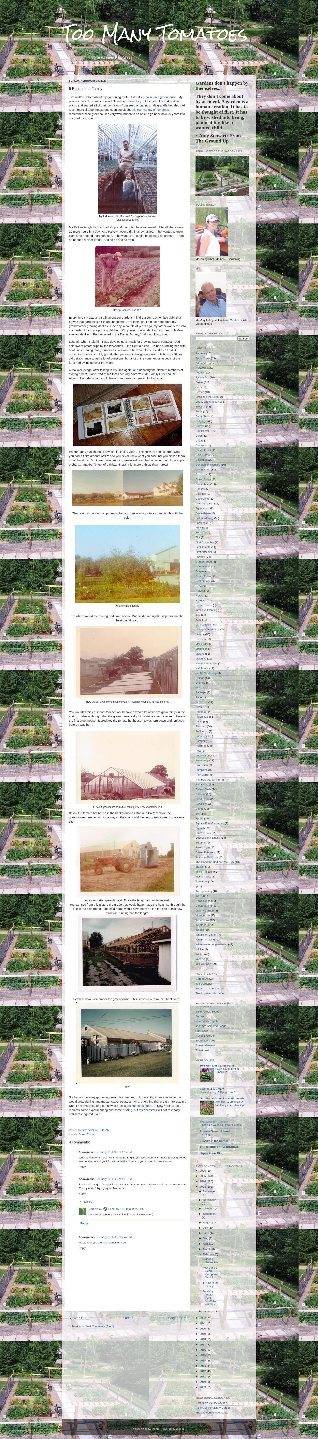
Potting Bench (204, 755)
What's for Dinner (206, 934)
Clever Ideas (203, 450)
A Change (205, 1134)
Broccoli (200, 406)
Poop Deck (202, 736)
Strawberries (203, 833)
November (209, 1199)
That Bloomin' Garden (214, 1121)
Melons (200, 653)
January (208, 1311)
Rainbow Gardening (208, 779)
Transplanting (204, 891)
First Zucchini (204, 551)
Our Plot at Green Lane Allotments (222, 1098)
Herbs (199, 595)
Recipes (200, 794)
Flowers (200, 556)
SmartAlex (95, 1208)
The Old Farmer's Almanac (212, 1412)
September (209, 1213)
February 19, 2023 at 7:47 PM (114, 1237)
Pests (199, 721)
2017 (203, 1344)
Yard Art (200, 958)
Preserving (202, 760)
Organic (200, 687)
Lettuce (200, 634)
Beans (199, 382)
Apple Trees (203, 358)
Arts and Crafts (205, 363)
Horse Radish (204, 605)
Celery (199, 435)
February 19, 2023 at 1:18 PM (114, 1179)
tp (197, 886)
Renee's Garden (205, 1035)
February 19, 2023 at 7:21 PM (126, 1208)
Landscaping (203, 624)
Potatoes (201, 745)
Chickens (201, 445)
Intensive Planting (206, 610)
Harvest (200, 590)
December (209, 1191)
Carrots (200, 426)
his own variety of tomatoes (150, 109)
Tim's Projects (204, 871)
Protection (202, 765)
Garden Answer (205, 978)
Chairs (199, 440)
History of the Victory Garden (213, 1407)
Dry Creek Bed (205, 503)
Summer (201, 842)
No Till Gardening (206, 673)
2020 (203, 1328)
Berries (200, 392)
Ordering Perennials (210, 1260)
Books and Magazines (209, 401)
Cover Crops (203, 479)
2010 (203, 1381)
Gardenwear (203, 566)
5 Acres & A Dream (212, 1088)
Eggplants (202, 508)
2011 (203, 1376)
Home (128, 1318)
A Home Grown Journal (215, 1131)
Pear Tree (201, 702)
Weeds (200, 929)
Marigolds (201, 648)
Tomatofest (202, 1050)
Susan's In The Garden (209, 988)
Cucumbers (202, 484)
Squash (200, 828)
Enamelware (203, 513)
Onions (200, 678)
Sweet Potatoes (205, 852)
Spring (199, 818)
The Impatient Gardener (210, 993)
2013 (203, 1365)
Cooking (201, 474)
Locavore (201, 639)
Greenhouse (203, 581)
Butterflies (202, 416)
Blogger (180, 1428)
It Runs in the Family (210, 1284)
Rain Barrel (202, 774)
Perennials (202, 716)
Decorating (202, 498)
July (198, 614)
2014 (203, 1360)
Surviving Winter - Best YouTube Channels (209, 1298)
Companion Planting (208, 464)
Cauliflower (202, 430)
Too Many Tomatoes (155, 34)
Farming (201, 522)
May (206, 1238)
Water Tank (202, 920)
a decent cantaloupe (137, 1105)
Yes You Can (203, 963)
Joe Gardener (204, 983)
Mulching (201, 658)
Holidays (201, 600)
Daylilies (201, 493)
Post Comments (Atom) (100, 1326)
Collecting (201, 459)
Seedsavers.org (205, 1040)
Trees (199, 896)
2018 (203, 1339)
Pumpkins (201, 769)
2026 (203, 1170)
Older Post (177, 1318)
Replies (87, 1201)
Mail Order (202, 644)
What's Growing (205, 939)
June (198, 619)
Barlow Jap (202, 377)
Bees (199, 387)
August (200, 372)
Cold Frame (203, 454)
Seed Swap (202, 799)
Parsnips (201, 692)
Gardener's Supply (207, 1021)
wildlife (200, 949)
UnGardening (204, 905)
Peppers (201, 711)
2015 (203, 1355)
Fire (198, 537)
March (207, 1249)
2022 (203, 1317)
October (208, 1208)
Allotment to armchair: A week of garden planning (229, 1103)
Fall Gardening (205, 518)
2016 (203, 1349)
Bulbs (199, 411)
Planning (201, 726)
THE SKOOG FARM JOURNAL (219, 1147)
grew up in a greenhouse (159, 97)
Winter (199, 954)
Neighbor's (202, 668)
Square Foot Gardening (210, 823)
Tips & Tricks (203, 876)
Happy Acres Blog (211, 1153)
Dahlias (200, 488)
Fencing (200, 527)
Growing (201, 585)
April (206, 1243)
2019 (203, 1333)
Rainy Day (202, 784)
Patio (199, 697)
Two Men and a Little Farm (217, 1065)
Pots (198, 750)
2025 (203, 1175)
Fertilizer (201, 532)
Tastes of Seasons (207, 857)
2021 (203, 1323)
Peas (199, 706)
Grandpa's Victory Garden (211, 1402)
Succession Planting (208, 837)
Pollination (202, 731)
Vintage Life (203, 915)
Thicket (200, 866)
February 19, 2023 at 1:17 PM (114, 1152)
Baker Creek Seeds (207, 1011)
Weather (201, 924)
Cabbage (201, 421)
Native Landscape (206, 663)
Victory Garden (205, 910)
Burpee (200, 1016)
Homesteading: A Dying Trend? (218, 1092)
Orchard (200, 682)
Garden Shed (204, 561)
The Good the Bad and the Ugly (215, 862)
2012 (203, 1371)
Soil (198, 813)
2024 (203, 1181)
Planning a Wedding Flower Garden (220, 1124)
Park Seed (202, 1030)
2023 (203, 1186)
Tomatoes (201, 881)
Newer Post (79, 1318)
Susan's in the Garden (214, 1140)
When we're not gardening (211, 944)
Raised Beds (203, 789)
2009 (203, 1387)
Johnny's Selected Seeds (211, 1025)
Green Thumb (86, 1134)
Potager (200, 740)
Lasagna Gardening (208, 629)
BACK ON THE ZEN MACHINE (227, 1070)
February (209, 1254)
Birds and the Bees (207, 396)
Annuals (200, 353)
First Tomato (203, 547)
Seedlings (201, 803)
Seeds (199, 808)
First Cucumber (205, 542)
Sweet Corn (203, 847)
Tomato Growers (206, 1045)
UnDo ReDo (203, 900)
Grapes (200, 571)
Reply (82, 1166)
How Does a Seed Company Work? (209, 1272)
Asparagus (202, 367)
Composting (203, 469)
